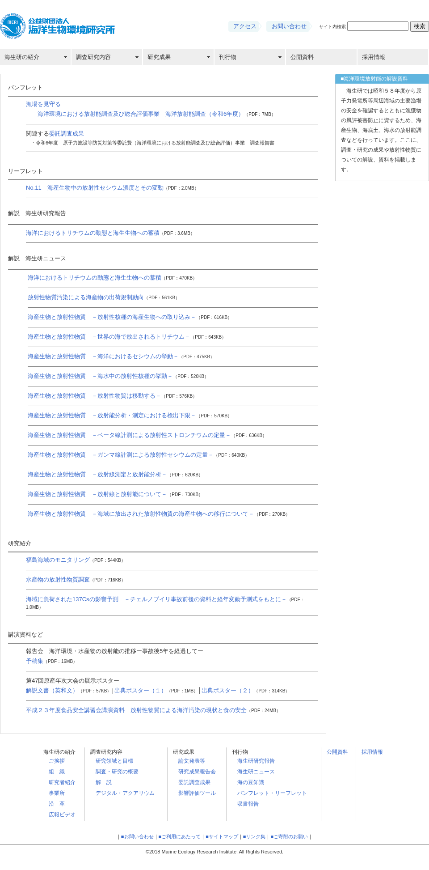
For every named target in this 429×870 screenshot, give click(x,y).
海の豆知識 (250, 782)
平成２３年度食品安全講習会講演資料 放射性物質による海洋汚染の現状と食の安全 (153, 710)
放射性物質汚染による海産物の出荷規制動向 (104, 297)
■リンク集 (254, 836)
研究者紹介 (62, 782)
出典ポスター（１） (156, 690)
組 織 (57, 771)
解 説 (104, 782)
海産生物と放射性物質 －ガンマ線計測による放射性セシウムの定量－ (138, 454)
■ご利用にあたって (180, 836)
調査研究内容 (93, 57)
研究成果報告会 (197, 771)
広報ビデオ (62, 814)
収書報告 (248, 804)
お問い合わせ (289, 26)
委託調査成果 (66, 133)
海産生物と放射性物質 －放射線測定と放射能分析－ (115, 474)
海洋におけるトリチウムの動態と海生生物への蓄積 (110, 232)
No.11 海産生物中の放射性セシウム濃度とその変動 (112, 187)
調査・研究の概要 (117, 771)
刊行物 (227, 57)
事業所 (57, 793)
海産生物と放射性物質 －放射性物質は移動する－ (112, 395)
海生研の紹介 (21, 57)
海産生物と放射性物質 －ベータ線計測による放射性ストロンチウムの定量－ (147, 435)
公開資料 (302, 57)
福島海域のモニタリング (76, 559)
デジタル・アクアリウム (125, 793)
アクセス (245, 26)
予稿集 (51, 661)
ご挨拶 (57, 761)
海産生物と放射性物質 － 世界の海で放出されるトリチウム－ (127, 336)
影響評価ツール (197, 793)
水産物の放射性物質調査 (76, 579)
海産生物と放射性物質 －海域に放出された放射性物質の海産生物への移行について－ (159, 513)
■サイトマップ (222, 836)
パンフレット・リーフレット (272, 793)
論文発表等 (191, 761)
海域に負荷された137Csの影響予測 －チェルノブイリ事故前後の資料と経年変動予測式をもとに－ (156, 599)
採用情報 (373, 57)
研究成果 (159, 57)
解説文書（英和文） (68, 690)
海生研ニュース (256, 771)
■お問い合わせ (137, 836)
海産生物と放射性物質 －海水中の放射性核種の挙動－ (118, 376)
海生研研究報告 (256, 761)
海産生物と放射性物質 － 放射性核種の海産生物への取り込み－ (130, 317)
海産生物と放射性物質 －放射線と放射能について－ (115, 494)
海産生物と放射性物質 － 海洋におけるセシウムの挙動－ (121, 356)
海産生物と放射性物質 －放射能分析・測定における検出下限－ (130, 415)
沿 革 (57, 804)
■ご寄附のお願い (289, 836)
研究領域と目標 (114, 761)
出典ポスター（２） (246, 690)
